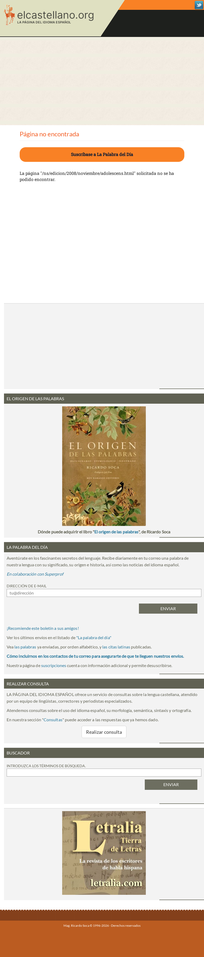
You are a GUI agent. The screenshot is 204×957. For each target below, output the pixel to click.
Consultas (53, 719)
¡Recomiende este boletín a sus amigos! (43, 628)
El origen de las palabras (116, 531)
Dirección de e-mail (26, 586)
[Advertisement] (102, 81)
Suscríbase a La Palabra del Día (102, 154)
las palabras (25, 646)
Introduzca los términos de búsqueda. (46, 766)
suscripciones (53, 665)
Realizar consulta (104, 732)
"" (93, 637)
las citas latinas (116, 646)
